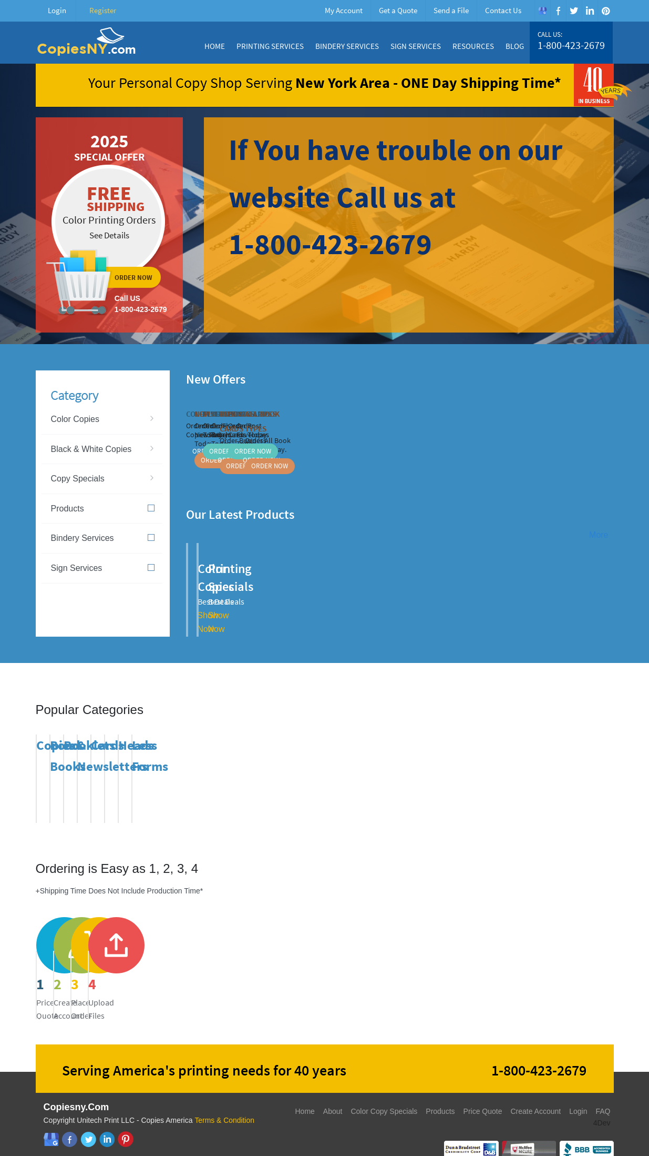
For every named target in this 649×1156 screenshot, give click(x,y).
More (598, 534)
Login (57, 10)
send (399, 958)
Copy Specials (78, 478)
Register (102, 10)
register (250, 958)
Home (214, 46)
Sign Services (415, 46)
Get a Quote (398, 10)
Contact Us (503, 10)
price (102, 958)
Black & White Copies (91, 449)
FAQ (602, 1094)
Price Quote (482, 1094)
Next (607, 377)
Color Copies (75, 419)
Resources (473, 46)
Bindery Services (347, 46)
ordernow (109, 225)
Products (102, 508)
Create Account (535, 1094)
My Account (344, 10)
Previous (594, 377)
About (333, 1094)
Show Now (311, 597)
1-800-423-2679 (571, 45)
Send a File (451, 10)
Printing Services (270, 46)
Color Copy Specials (384, 1094)
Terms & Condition (224, 1103)
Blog (515, 46)
